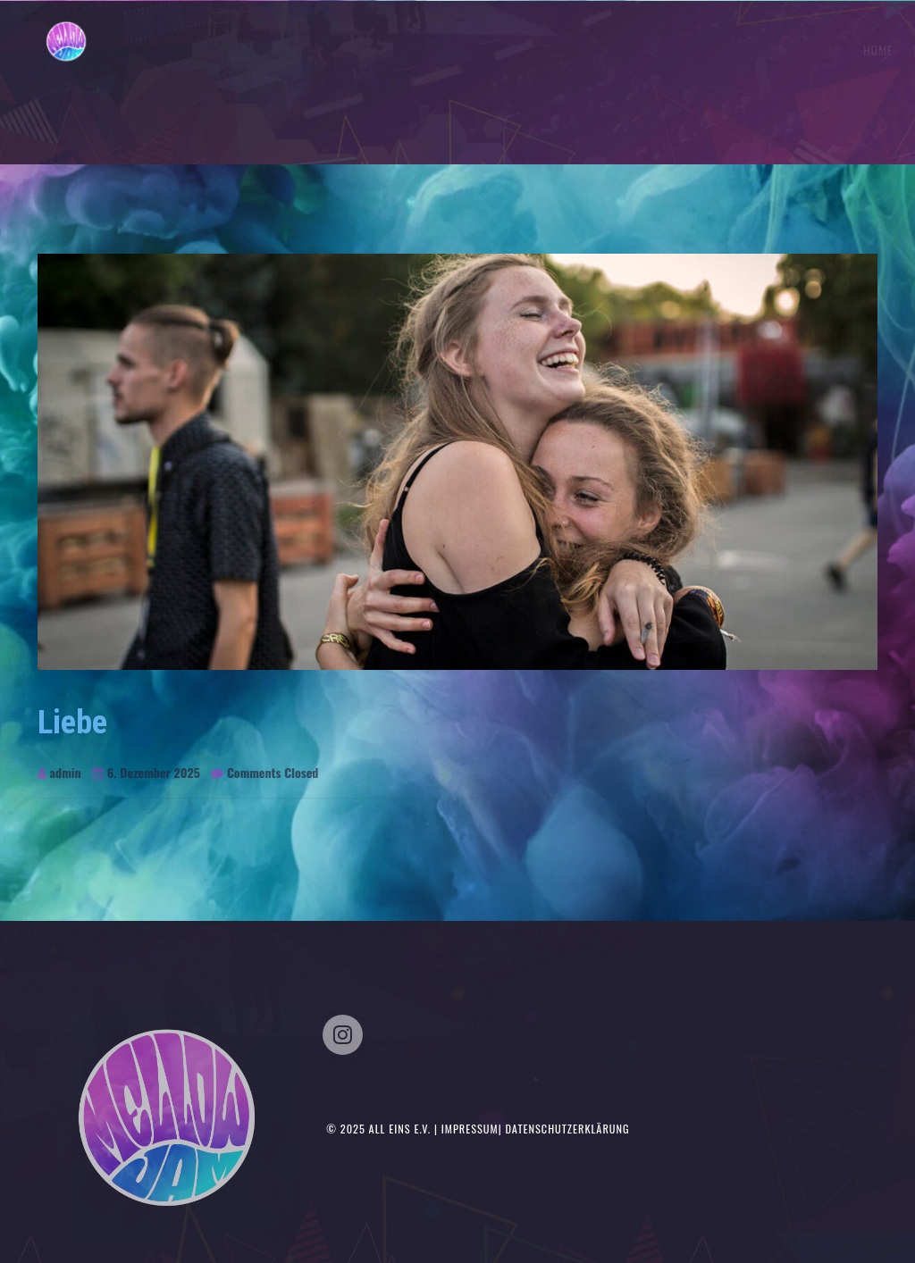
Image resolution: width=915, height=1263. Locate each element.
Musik (785, 49)
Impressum (470, 1128)
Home (611, 49)
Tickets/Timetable (698, 49)
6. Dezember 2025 (146, 772)
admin (59, 772)
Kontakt (844, 49)
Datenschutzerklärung (567, 1128)
